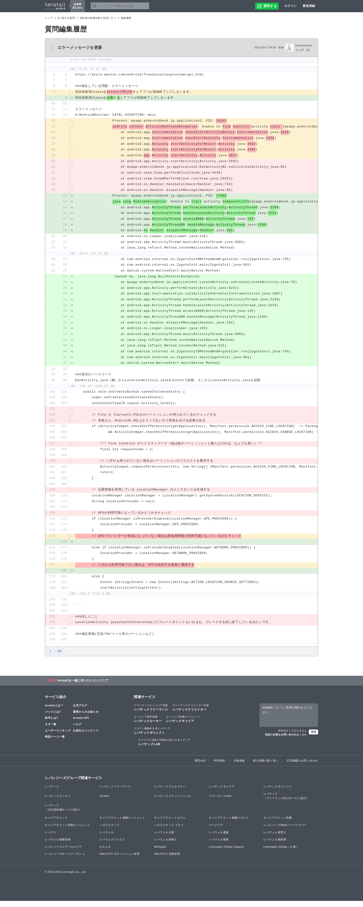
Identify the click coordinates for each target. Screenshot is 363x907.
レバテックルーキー (148, 725)
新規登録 (309, 6)
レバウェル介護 (164, 838)
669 (59, 657)
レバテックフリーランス (151, 714)
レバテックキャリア (183, 725)
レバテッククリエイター (190, 714)
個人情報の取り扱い (266, 766)
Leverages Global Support (226, 852)
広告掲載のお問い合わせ (302, 766)
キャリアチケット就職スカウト (229, 824)
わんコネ (105, 852)
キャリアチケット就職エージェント (122, 824)
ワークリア (216, 831)
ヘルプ (77, 730)
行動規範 (239, 766)
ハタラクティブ (110, 831)
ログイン (290, 6)
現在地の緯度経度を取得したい (98, 18)
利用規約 (219, 766)
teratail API (81, 724)
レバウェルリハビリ (112, 845)
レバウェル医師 (219, 845)
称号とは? (51, 724)
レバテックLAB (164, 748)
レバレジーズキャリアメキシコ (65, 860)
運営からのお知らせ (86, 717)
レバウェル (107, 838)
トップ (49, 18)
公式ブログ (80, 711)
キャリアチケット (56, 824)
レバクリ (50, 838)
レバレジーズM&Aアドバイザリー (285, 831)
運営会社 (200, 766)
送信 (313, 737)
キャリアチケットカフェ (170, 824)
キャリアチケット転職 (277, 824)
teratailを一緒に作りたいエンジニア (83, 686)
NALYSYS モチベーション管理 (120, 860)
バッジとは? (53, 717)
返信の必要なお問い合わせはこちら (286, 740)
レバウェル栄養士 (165, 845)
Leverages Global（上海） (281, 852)
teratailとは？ (54, 711)
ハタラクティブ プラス (169, 831)
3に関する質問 (66, 18)
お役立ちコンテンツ (86, 736)
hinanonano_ (304, 45)
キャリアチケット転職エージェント (68, 831)
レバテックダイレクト (152, 736)
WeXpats (160, 852)
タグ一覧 (50, 730)
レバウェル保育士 (274, 838)
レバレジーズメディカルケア (63, 852)
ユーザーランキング (58, 736)
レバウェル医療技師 (58, 845)
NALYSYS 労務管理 (167, 860)
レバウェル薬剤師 (274, 845)
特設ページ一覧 (55, 742)
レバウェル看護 (219, 838)
